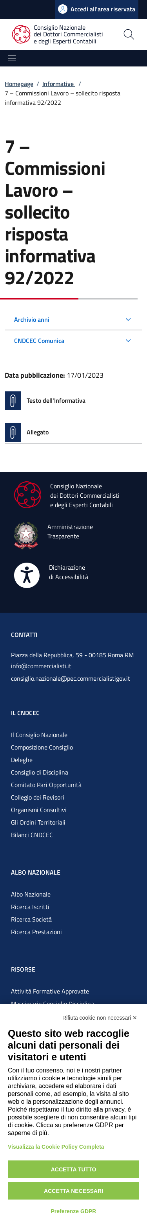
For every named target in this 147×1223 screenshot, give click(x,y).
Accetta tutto (73, 1169)
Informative (58, 83)
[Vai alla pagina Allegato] (73, 432)
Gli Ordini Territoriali (38, 822)
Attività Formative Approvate (50, 991)
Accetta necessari (73, 1191)
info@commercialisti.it (41, 666)
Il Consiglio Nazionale (39, 734)
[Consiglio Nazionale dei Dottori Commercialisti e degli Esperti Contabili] (62, 34)
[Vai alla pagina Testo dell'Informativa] (73, 400)
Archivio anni (31, 319)
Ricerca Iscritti (30, 906)
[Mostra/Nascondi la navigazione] (12, 58)
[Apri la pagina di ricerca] (129, 34)
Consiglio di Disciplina (39, 772)
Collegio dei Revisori (37, 797)
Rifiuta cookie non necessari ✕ (99, 1018)
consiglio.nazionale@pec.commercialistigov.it (70, 678)
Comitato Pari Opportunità (46, 784)
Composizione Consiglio (42, 747)
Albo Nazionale (31, 894)
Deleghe (22, 759)
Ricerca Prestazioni (36, 931)
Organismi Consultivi (39, 809)
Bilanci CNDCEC (32, 834)
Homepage (19, 83)
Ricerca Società (31, 919)
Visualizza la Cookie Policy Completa (56, 1147)
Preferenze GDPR (73, 1211)
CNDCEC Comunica (39, 340)
